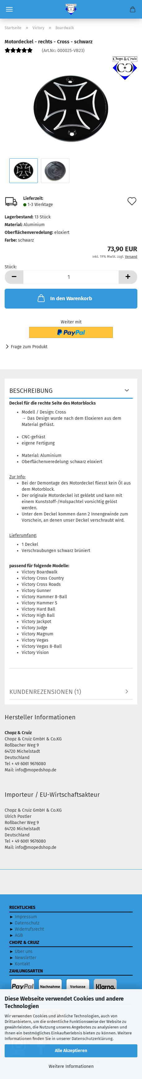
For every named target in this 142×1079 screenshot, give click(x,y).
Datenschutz (27, 923)
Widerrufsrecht (29, 929)
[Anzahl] (71, 277)
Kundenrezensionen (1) (45, 691)
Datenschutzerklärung (92, 1038)
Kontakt (22, 964)
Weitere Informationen (71, 1066)
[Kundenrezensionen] (19, 52)
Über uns (24, 951)
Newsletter (25, 957)
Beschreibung (31, 390)
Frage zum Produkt (29, 346)
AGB (19, 935)
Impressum (26, 916)
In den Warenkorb (64, 298)
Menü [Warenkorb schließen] (9, 9)
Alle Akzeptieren (71, 1050)
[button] (14, 277)
